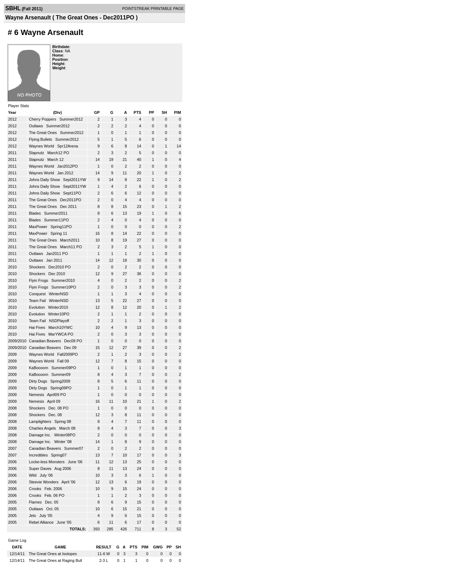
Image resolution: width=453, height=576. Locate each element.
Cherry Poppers (43, 119)
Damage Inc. (40, 435)
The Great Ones (43, 132)
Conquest (38, 294)
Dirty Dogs (38, 381)
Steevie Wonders (44, 482)
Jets (33, 515)
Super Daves (41, 468)
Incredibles (39, 455)
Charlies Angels (43, 428)
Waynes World (42, 146)
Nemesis (37, 394)
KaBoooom (39, 368)
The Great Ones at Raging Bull (55, 560)
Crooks (35, 489)
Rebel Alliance (42, 522)
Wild (33, 475)
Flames (36, 502)
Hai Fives (37, 327)
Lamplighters (40, 421)
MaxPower (38, 227)
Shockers (37, 267)
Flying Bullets (41, 139)
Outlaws (36, 126)
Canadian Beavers (45, 341)
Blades (35, 213)
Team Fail (38, 300)
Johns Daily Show (45, 180)
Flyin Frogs (39, 280)
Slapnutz (37, 153)
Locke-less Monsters (47, 462)
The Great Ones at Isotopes (53, 554)
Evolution (37, 307)
